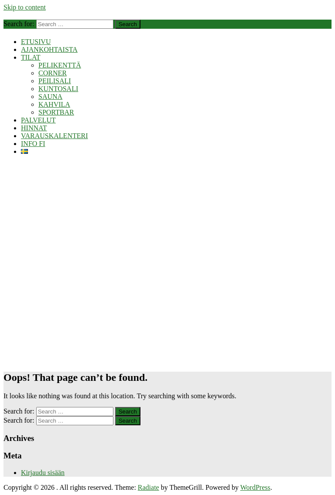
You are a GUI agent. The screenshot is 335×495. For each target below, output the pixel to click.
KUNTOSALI (58, 88)
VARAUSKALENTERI (54, 135)
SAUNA (50, 96)
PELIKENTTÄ (59, 65)
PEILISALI (54, 81)
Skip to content (24, 7)
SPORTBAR (56, 112)
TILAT (30, 57)
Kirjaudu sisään (43, 472)
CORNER (52, 73)
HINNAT (34, 128)
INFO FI (33, 143)
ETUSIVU (36, 41)
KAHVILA (54, 104)
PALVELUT (38, 120)
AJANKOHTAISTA (49, 49)
